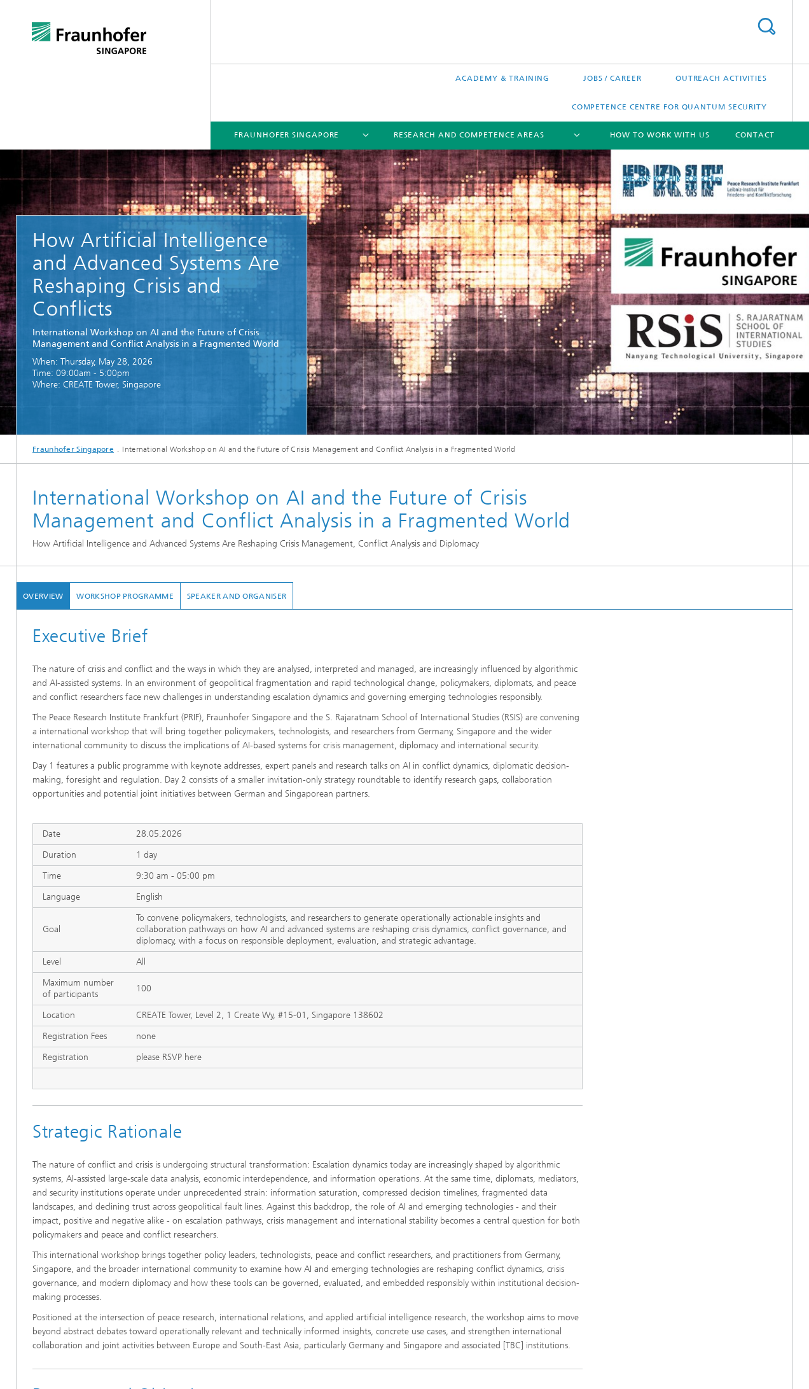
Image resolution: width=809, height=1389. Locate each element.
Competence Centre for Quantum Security (669, 106)
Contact (754, 134)
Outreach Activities (721, 78)
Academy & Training (502, 78)
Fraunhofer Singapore (286, 134)
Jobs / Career (612, 78)
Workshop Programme (124, 596)
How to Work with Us (660, 134)
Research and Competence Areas (469, 134)
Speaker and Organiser (236, 596)
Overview (43, 596)
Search (766, 26)
